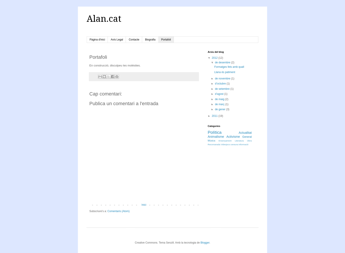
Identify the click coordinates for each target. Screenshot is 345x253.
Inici (143, 204)
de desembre (223, 62)
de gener (220, 109)
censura (234, 144)
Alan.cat (104, 19)
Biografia (150, 39)
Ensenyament (225, 140)
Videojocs (225, 144)
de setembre (222, 88)
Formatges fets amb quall (229, 66)
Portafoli (166, 39)
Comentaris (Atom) (118, 211)
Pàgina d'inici (97, 39)
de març (220, 104)
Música (211, 140)
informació (243, 144)
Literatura (239, 140)
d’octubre (221, 83)
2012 (215, 57)
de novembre (223, 78)
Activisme (233, 136)
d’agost (219, 93)
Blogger (204, 242)
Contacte (134, 39)
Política (215, 132)
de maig (220, 99)
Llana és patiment (224, 72)
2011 (215, 115)
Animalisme (216, 136)
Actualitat (245, 132)
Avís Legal (117, 39)
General (247, 136)
